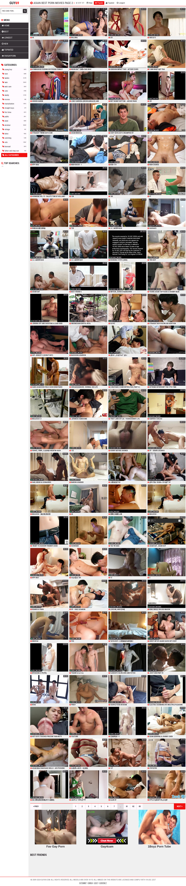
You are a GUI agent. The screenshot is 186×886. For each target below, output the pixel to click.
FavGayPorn (9, 56)
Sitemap (82, 883)
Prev (36, 806)
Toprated (7, 50)
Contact (103, 883)
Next (179, 806)
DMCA (90, 883)
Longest (121, 3)
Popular (99, 3)
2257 (96, 883)
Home (5, 25)
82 (133, 806)
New (89, 3)
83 (140, 806)
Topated (110, 3)
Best (5, 31)
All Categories (10, 155)
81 (127, 806)
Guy (14, 3)
